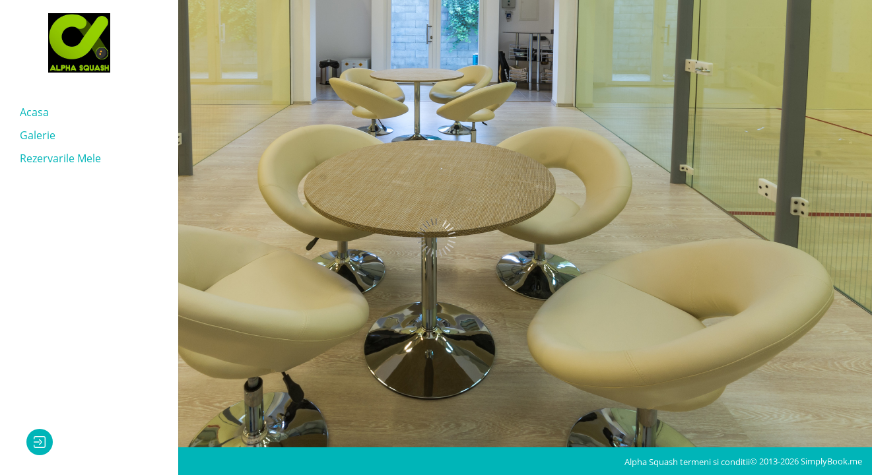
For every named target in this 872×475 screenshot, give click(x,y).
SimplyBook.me (831, 461)
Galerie (37, 135)
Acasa (34, 112)
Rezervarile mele (60, 158)
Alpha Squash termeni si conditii (687, 462)
